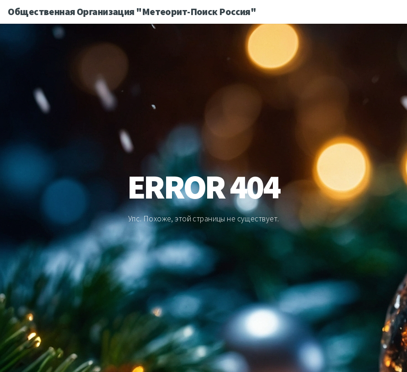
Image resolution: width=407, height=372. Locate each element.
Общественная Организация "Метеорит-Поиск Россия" (132, 11)
